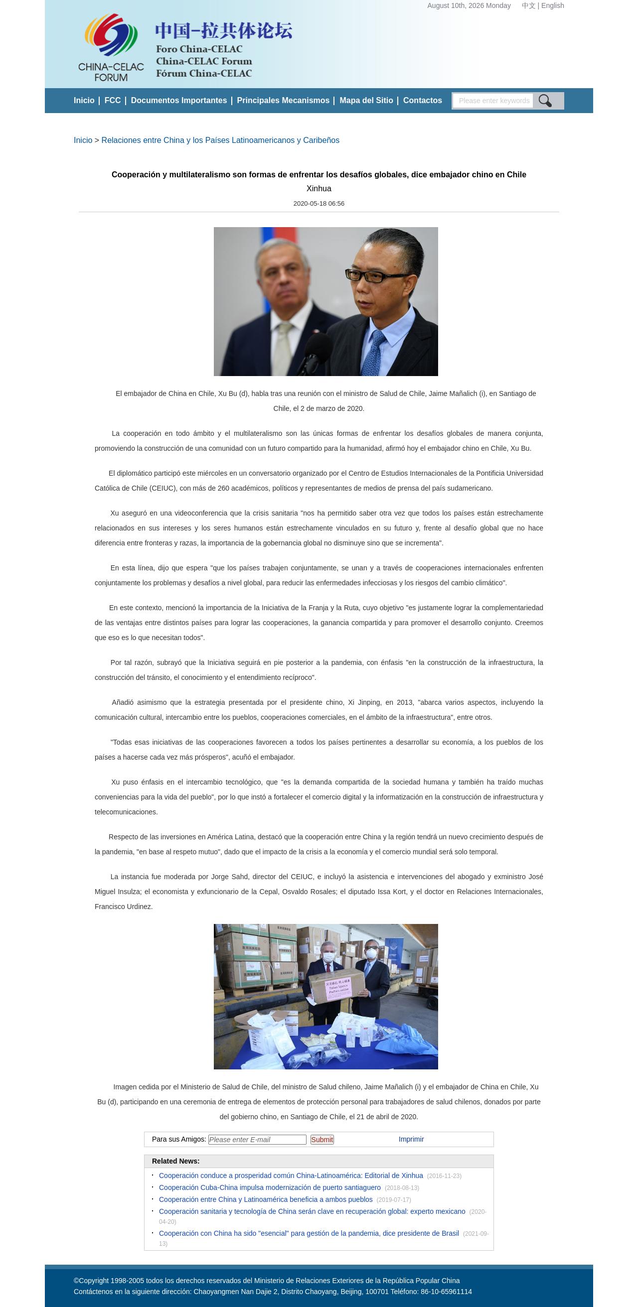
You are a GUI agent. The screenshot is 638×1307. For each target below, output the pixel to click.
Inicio (84, 100)
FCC (113, 100)
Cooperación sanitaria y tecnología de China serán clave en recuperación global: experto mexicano (312, 1211)
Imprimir (411, 1139)
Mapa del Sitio (366, 100)
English (552, 5)
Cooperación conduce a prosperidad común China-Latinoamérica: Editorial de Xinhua (291, 1175)
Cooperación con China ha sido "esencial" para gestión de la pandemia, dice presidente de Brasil (309, 1233)
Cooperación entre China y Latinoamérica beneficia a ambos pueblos (266, 1199)
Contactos (422, 100)
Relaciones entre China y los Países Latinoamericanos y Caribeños (221, 140)
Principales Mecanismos (283, 100)
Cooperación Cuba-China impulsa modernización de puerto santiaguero (270, 1187)
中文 (530, 5)
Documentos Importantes (179, 100)
